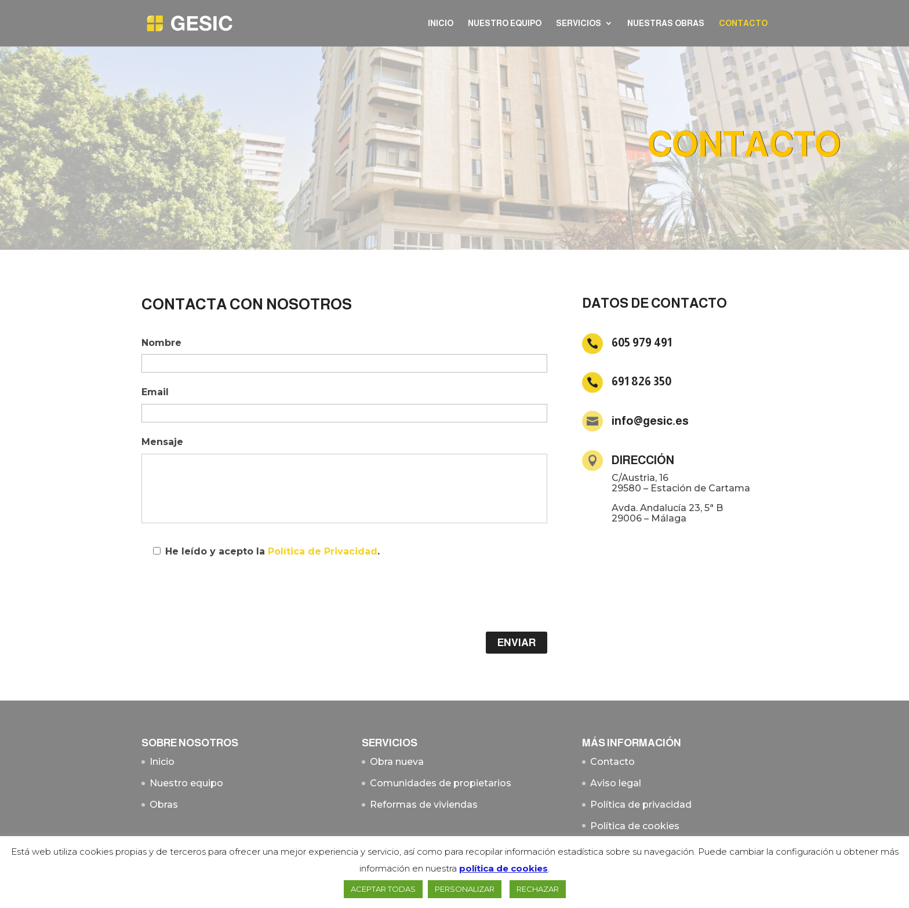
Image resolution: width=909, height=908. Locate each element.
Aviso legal (615, 783)
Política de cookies (634, 826)
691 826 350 (641, 381)
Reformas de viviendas (424, 804)
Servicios (578, 23)
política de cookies (503, 868)
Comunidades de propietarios (440, 783)
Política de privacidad (641, 804)
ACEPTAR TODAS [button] (383, 889)
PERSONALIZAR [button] (465, 889)
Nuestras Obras (665, 23)
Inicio (440, 23)
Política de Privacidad (322, 551)
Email (155, 392)
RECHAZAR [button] (538, 889)
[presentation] (229, 597)
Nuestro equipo (504, 23)
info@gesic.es (650, 420)
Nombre (161, 342)
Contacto (743, 23)
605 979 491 (642, 342)
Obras (164, 804)
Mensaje (162, 441)
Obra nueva (397, 761)
